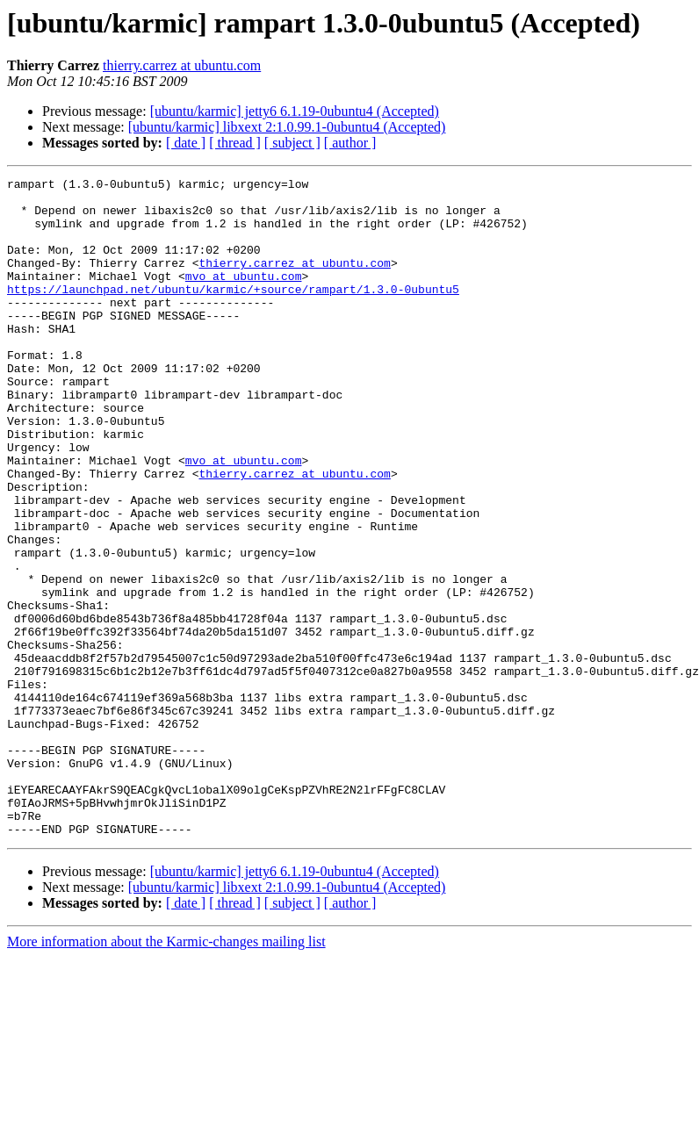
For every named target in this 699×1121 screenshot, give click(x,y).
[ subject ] (292, 142)
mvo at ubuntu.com (243, 297)
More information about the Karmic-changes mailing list (166, 1073)
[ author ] (350, 142)
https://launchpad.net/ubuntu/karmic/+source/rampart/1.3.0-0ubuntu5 (233, 312)
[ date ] (185, 142)
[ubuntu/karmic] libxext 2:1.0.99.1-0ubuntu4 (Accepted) (287, 126)
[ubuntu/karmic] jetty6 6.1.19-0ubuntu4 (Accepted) (294, 111)
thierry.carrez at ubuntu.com (182, 65)
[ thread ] (235, 142)
